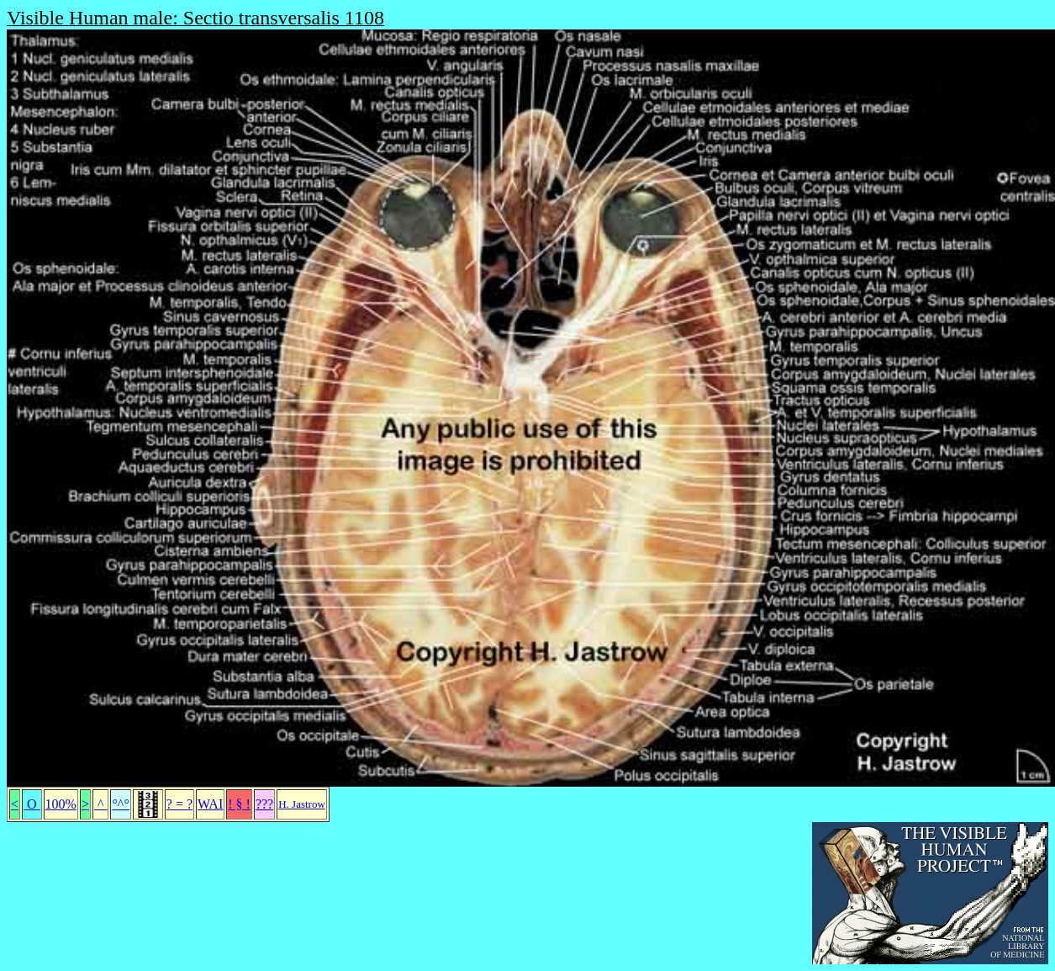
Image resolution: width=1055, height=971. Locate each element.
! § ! (239, 804)
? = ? (179, 804)
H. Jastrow (301, 804)
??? (264, 804)
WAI (210, 804)
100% (60, 804)
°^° (120, 804)
